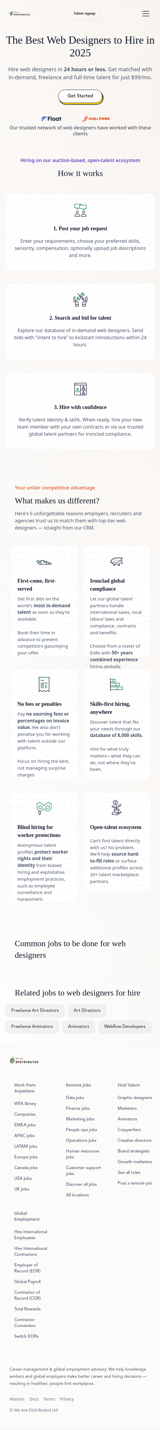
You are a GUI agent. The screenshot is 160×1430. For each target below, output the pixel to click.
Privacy (67, 1399)
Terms (49, 1399)
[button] (145, 14)
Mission (16, 1399)
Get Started (80, 96)
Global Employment (27, 1216)
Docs (33, 1399)
